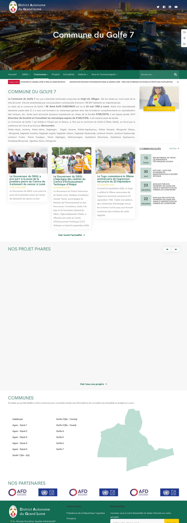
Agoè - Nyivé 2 (19, 397)
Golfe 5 (60, 403)
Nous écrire (173, 519)
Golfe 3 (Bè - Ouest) (66, 390)
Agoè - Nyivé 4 (19, 409)
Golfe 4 (60, 397)
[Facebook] (164, 7)
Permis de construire (76, 510)
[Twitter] (158, 7)
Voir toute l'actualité (71, 235)
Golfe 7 (60, 415)
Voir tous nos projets (93, 349)
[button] (167, 249)
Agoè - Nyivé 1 (19, 390)
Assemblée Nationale (77, 489)
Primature (71, 484)
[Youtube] (176, 7)
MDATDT (70, 505)
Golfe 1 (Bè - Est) (21, 421)
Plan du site (159, 519)
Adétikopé (17, 384)
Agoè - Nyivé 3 (19, 403)
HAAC (69, 494)
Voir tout (174, 148)
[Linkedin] (170, 7)
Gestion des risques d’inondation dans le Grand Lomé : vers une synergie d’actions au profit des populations (126, 82)
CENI (69, 500)
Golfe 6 (60, 409)
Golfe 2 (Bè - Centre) (66, 384)
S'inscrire (171, 488)
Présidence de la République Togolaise (85, 479)
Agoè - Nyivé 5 (19, 415)
